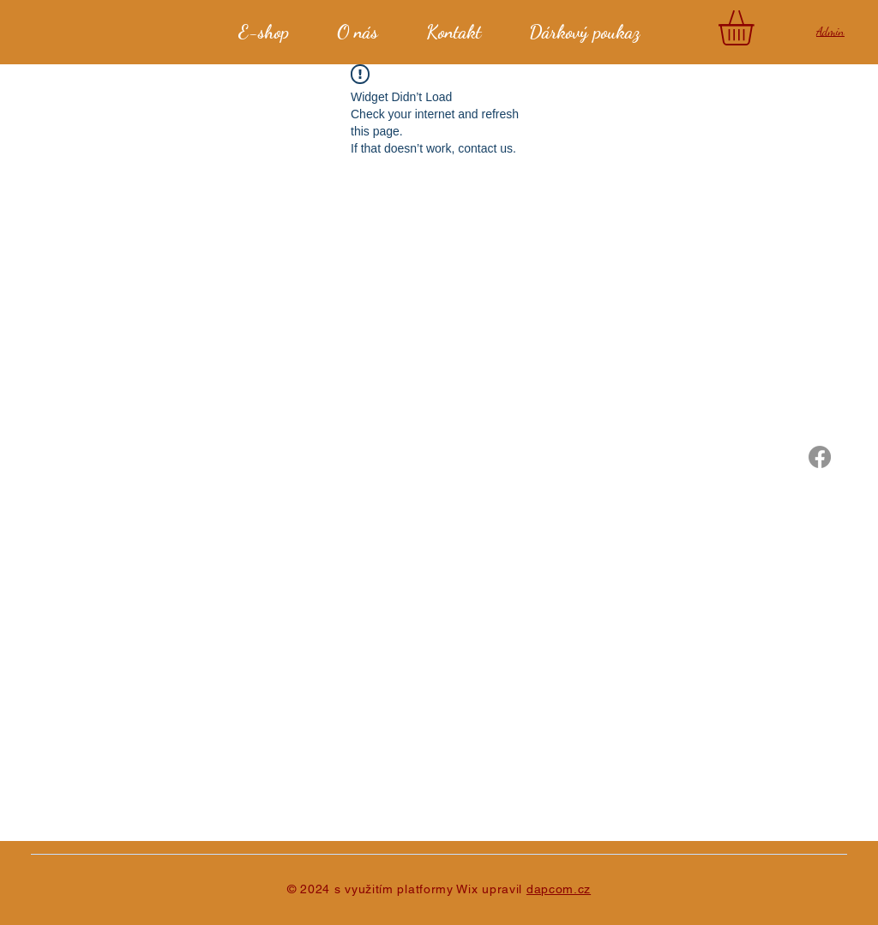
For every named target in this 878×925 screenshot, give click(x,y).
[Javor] (820, 457)
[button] (757, 27)
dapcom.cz (558, 889)
